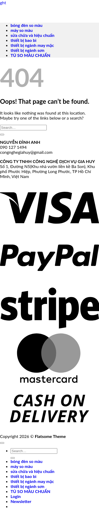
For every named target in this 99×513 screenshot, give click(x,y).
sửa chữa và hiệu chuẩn (32, 35)
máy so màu (22, 30)
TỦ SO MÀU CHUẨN (30, 55)
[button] (21, 501)
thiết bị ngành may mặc (32, 45)
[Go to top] (2, 443)
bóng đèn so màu (27, 25)
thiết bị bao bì (23, 40)
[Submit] (2, 134)
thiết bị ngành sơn (27, 50)
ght (3, 2)
